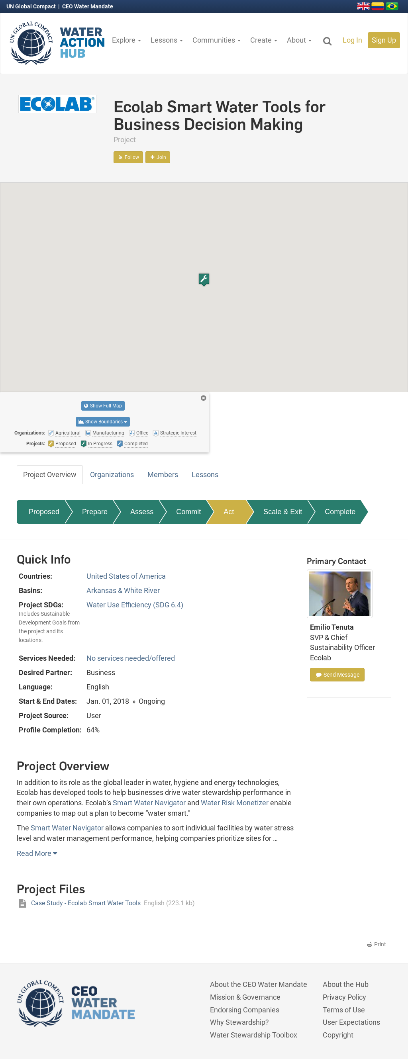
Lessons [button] (167, 40)
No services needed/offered (130, 658)
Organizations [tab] (112, 474)
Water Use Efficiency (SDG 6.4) (134, 605)
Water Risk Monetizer (235, 803)
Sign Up (384, 40)
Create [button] (263, 40)
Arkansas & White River (123, 590)
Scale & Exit (282, 512)
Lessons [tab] (205, 474)
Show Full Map (103, 406)
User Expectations (351, 1022)
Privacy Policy (344, 997)
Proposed (44, 512)
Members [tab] (162, 474)
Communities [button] (216, 40)
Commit (188, 512)
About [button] (299, 40)
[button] (204, 279)
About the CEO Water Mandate (258, 984)
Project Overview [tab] (49, 474)
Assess (141, 512)
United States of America (126, 576)
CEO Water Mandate (87, 6)
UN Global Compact (31, 6)
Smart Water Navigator (149, 803)
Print (376, 944)
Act (229, 512)
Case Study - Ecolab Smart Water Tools (106, 903)
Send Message (337, 674)
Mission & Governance (245, 997)
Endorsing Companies (244, 1010)
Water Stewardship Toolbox (253, 1035)
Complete (340, 512)
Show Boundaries (102, 422)
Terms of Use (344, 1010)
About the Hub (346, 984)
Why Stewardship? (239, 1022)
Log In (352, 40)
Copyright (338, 1035)
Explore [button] (126, 40)
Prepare (95, 512)
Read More (37, 853)
